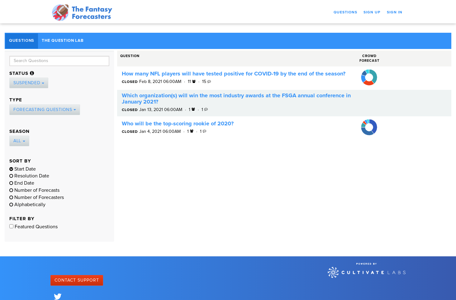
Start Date (22, 169)
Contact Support (77, 280)
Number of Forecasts (34, 190)
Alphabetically (27, 204)
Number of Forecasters (36, 197)
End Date (21, 183)
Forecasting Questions (44, 110)
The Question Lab (62, 41)
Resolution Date (29, 175)
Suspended (28, 83)
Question (130, 56)
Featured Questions (33, 226)
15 (206, 82)
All (19, 141)
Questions (345, 12)
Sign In (394, 12)
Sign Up (372, 12)
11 (192, 82)
